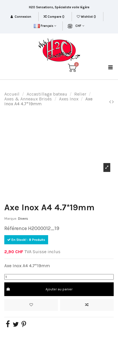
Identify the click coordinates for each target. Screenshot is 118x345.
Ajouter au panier (39, 289)
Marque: (10, 219)
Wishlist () (87, 17)
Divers (23, 219)
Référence (15, 228)
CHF (79, 26)
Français (45, 26)
